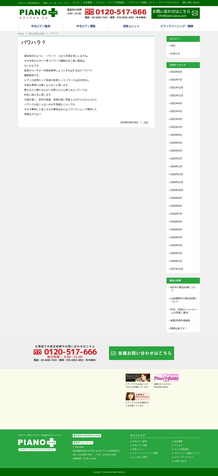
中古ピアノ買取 (86, 26)
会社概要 (87, 2)
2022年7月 (176, 79)
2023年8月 (176, 72)
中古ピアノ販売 (40, 26)
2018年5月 (176, 229)
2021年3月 (176, 119)
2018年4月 (176, 237)
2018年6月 (176, 221)
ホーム (76, 2)
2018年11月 (176, 182)
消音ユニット (131, 26)
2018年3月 (176, 245)
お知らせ (175, 53)
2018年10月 (176, 190)
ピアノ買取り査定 (175, 13)
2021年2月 (176, 127)
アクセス (100, 2)
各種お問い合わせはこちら (141, 353)
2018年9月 (176, 198)
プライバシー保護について (141, 2)
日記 (172, 45)
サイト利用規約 (116, 2)
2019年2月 (176, 158)
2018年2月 (176, 253)
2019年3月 (176, 150)
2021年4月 (176, 111)
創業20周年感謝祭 (180, 320)
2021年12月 (176, 87)
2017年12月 (176, 269)
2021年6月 (176, 103)
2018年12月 (176, 174)
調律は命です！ (178, 328)
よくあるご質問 (139, 457)
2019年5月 (176, 135)
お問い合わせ (193, 2)
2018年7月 (176, 213)
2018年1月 (176, 261)
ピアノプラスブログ (169, 2)
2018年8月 (176, 206)
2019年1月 (176, 166)
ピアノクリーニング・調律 (176, 26)
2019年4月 (176, 142)
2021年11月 (176, 95)
